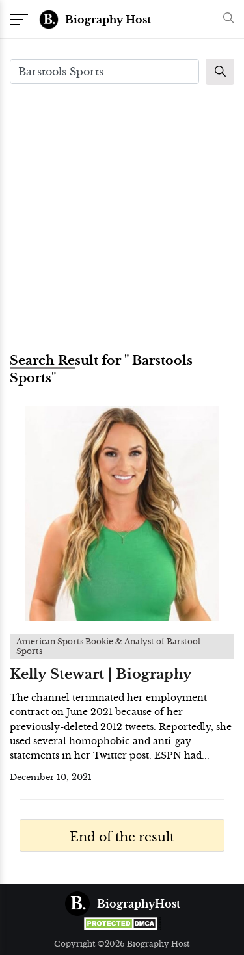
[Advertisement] (122, 217)
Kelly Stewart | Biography (101, 674)
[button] (225, 19)
